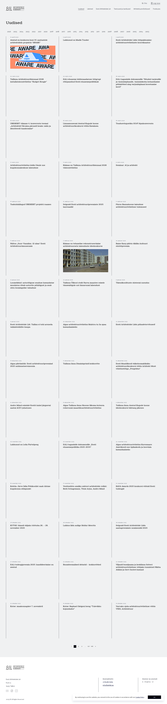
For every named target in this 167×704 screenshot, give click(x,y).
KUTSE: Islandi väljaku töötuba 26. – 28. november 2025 (29, 526)
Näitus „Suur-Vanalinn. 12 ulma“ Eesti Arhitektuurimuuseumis (27, 244)
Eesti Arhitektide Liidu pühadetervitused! (135, 324)
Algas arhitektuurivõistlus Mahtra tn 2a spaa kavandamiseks (84, 325)
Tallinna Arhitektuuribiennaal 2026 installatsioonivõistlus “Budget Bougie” (28, 80)
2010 (103, 32)
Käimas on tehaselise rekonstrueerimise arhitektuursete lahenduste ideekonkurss (82, 244)
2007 (122, 32)
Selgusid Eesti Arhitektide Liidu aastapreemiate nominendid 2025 (132, 526)
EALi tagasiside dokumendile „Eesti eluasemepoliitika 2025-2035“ (79, 445)
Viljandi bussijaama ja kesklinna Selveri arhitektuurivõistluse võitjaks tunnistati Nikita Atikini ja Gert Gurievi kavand (138, 567)
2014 (80, 32)
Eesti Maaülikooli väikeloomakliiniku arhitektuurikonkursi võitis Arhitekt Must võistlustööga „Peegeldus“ (136, 366)
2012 (92, 32)
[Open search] (144, 3)
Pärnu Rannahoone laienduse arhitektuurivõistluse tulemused (131, 205)
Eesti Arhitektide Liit (103, 9)
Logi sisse (155, 3)
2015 (75, 32)
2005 (135, 32)
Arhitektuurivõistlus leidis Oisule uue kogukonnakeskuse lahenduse (27, 166)
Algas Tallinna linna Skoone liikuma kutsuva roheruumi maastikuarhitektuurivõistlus (83, 406)
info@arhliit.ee (108, 685)
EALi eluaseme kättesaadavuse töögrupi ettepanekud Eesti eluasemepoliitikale (82, 80)
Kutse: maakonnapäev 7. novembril (26, 606)
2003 (147, 32)
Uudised (81, 9)
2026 (9, 32)
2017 (63, 32)
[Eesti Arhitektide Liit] (15, 10)
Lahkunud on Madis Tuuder (76, 40)
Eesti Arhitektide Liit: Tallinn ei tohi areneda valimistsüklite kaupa (31, 325)
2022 (33, 32)
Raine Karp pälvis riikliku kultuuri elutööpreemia (132, 244)
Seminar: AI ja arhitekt (126, 165)
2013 (86, 32)
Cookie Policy (139, 697)
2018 (57, 32)
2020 (45, 32)
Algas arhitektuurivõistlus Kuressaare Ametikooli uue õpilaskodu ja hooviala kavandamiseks (134, 447)
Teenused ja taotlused (122, 9)
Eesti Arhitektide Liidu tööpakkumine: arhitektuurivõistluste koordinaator (134, 41)
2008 (116, 32)
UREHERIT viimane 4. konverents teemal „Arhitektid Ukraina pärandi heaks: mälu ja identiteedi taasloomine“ (30, 126)
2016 (69, 32)
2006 (128, 32)
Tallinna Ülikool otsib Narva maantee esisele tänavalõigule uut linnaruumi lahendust (84, 284)
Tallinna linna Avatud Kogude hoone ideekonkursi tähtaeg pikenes (133, 406)
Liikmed (90, 9)
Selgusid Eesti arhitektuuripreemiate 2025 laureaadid (83, 205)
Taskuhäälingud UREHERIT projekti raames (30, 204)
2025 (15, 32)
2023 (27, 32)
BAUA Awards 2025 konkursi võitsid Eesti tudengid (135, 487)
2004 (141, 32)
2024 (21, 32)
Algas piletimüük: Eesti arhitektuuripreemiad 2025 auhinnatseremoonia (31, 365)
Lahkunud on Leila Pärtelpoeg (24, 444)
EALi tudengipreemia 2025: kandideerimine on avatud (31, 566)
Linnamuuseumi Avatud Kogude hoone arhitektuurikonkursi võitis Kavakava (81, 124)
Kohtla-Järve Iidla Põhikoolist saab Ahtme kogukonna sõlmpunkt (30, 487)
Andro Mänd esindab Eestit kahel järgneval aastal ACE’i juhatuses (30, 406)
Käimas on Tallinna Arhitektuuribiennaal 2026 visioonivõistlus (85, 166)
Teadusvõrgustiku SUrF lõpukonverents (134, 123)
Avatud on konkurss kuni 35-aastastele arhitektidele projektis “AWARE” (28, 41)
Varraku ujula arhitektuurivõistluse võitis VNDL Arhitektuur (135, 607)
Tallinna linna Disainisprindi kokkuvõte (81, 364)
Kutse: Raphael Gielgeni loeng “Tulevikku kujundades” (82, 607)
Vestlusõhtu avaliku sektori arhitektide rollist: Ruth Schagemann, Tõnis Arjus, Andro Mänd (85, 487)
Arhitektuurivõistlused (142, 9)
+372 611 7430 (108, 682)
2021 (39, 32)
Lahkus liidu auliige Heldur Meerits (79, 525)
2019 (51, 32)
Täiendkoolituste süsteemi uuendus (132, 283)
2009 (110, 32)
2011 (97, 32)
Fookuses (156, 9)
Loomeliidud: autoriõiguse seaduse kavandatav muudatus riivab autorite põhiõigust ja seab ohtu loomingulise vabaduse (32, 285)
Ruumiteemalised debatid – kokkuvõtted (82, 565)
